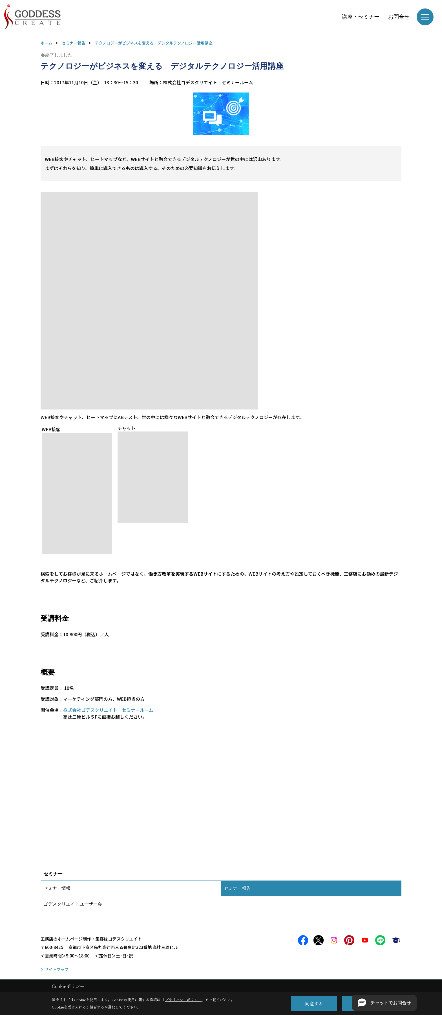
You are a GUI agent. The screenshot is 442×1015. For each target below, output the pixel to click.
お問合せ (399, 17)
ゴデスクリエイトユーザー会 (72, 904)
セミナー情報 (56, 888)
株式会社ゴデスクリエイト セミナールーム (108, 709)
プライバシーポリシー (183, 999)
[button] (384, 1003)
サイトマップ (56, 969)
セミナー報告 (237, 888)
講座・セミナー (360, 17)
